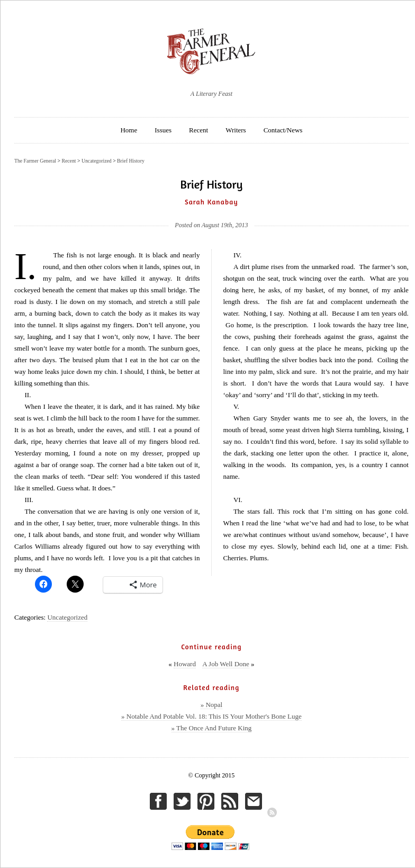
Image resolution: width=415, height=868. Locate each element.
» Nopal (212, 705)
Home (128, 130)
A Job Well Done (225, 664)
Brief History (131, 161)
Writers (235, 130)
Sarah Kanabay (211, 202)
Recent (198, 130)
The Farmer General (35, 161)
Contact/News (283, 130)
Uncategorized (67, 617)
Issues (163, 130)
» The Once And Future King (212, 728)
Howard (185, 664)
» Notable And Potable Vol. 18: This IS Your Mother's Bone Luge (211, 716)
